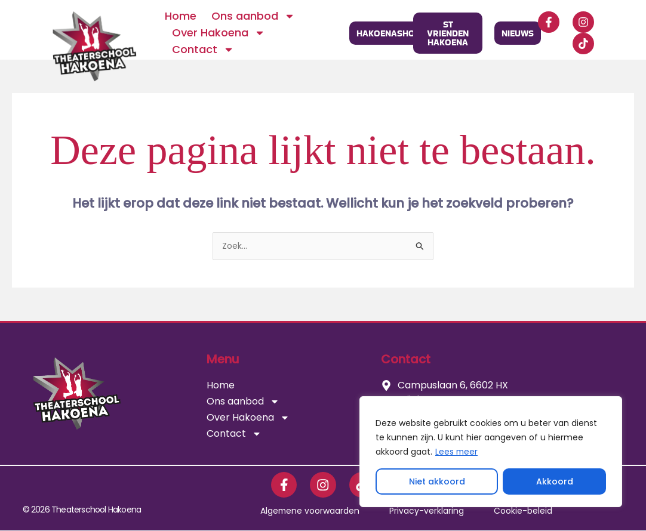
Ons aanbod (253, 16)
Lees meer (457, 452)
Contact (203, 49)
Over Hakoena (218, 32)
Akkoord (554, 481)
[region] (490, 451)
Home (180, 15)
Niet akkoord (437, 481)
